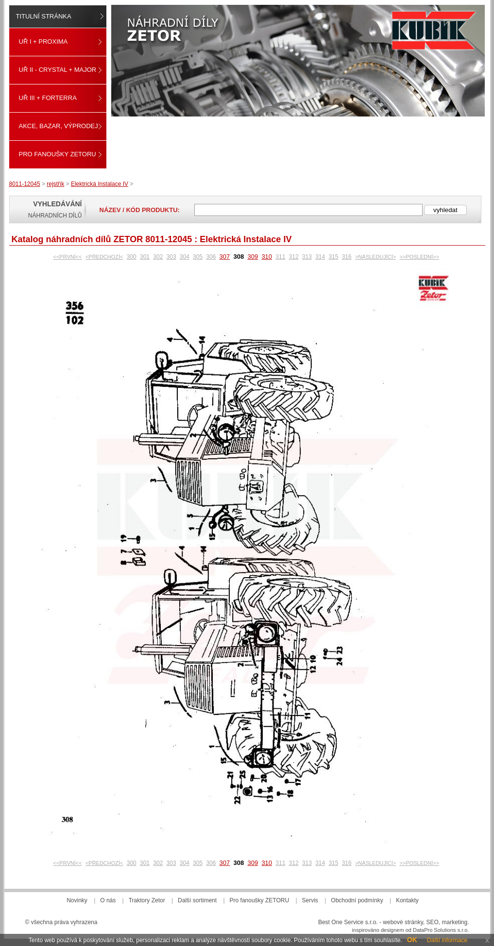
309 (252, 256)
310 (266, 256)
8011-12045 (24, 184)
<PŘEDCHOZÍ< (104, 257)
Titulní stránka (43, 16)
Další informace (447, 940)
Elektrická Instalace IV (99, 184)
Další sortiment (197, 900)
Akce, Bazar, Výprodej (58, 126)
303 (171, 256)
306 (211, 256)
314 (320, 256)
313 (307, 256)
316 (347, 256)
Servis (310, 900)
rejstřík (55, 184)
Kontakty (407, 900)
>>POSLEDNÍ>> (419, 257)
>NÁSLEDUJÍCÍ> (375, 257)
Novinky (77, 900)
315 (333, 256)
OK (412, 940)
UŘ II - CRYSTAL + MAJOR (58, 69)
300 (131, 256)
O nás (108, 900)
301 (145, 256)
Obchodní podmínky (357, 900)
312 (294, 256)
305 (198, 256)
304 (184, 256)
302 (158, 256)
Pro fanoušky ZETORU (57, 154)
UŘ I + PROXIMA (43, 41)
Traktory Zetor (147, 900)
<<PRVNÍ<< (67, 257)
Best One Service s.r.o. (348, 922)
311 (280, 256)
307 (225, 256)
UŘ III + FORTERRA (48, 97)
